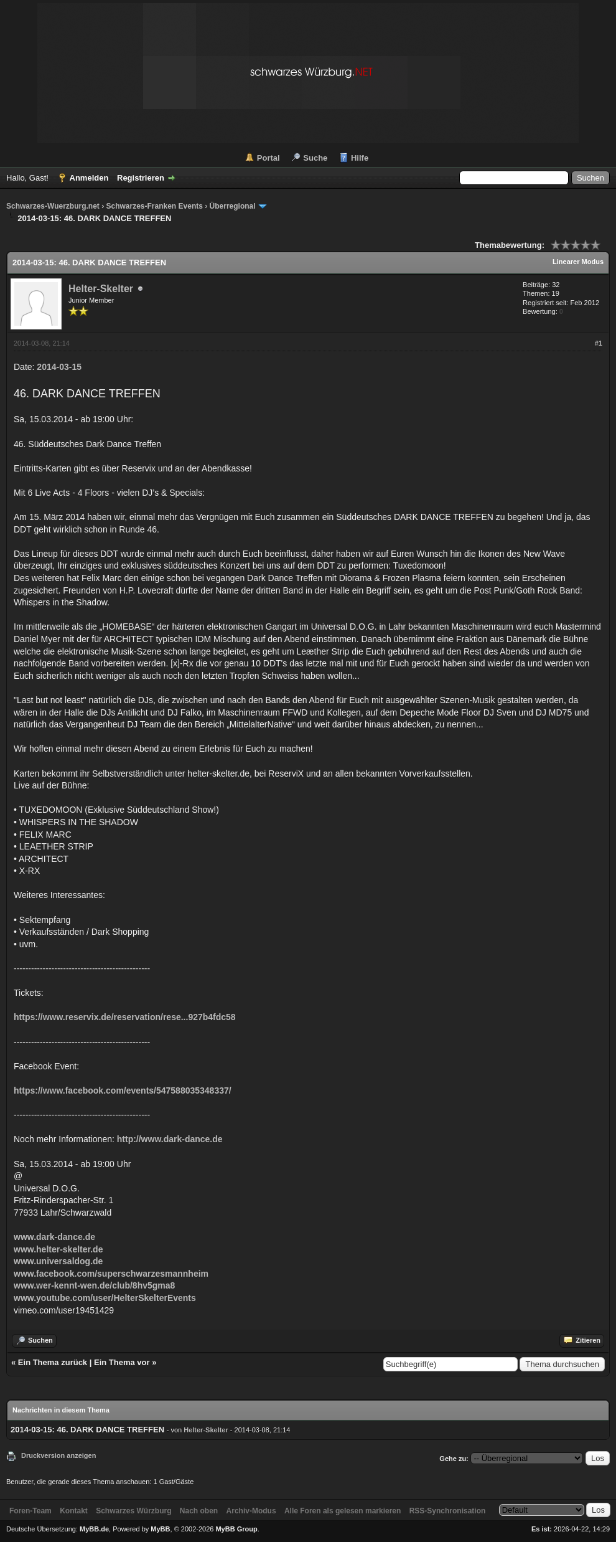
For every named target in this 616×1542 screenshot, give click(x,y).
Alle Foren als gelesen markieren (342, 1511)
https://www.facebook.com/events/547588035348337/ (122, 1090)
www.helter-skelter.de (58, 1249)
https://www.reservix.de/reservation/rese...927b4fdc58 (125, 1017)
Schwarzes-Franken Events (154, 206)
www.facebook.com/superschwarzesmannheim (111, 1274)
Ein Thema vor (122, 1362)
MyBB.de (94, 1529)
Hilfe (359, 158)
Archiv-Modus (251, 1511)
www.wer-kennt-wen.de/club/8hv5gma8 (94, 1285)
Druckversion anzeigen (58, 1455)
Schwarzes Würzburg (133, 1511)
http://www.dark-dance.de (170, 1139)
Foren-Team (30, 1511)
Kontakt (74, 1511)
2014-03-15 (59, 367)
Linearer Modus (578, 261)
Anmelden (89, 177)
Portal (268, 158)
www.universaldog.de (58, 1261)
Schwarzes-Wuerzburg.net (53, 206)
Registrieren (140, 177)
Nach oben (199, 1511)
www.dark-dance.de (54, 1237)
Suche (315, 158)
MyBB (160, 1529)
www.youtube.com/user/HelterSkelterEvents (105, 1298)
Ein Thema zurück (52, 1362)
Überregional (233, 206)
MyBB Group (236, 1529)
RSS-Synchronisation (447, 1511)
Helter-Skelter (100, 288)
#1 (598, 343)
